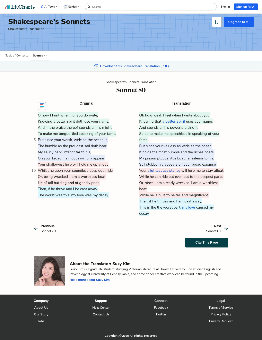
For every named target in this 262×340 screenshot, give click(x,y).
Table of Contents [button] (17, 56)
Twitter (161, 314)
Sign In (225, 7)
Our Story (41, 314)
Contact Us (101, 314)
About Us (41, 307)
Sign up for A (246, 6)
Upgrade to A (239, 21)
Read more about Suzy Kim (90, 280)
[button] (40, 55)
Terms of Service (221, 307)
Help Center (101, 307)
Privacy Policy (221, 314)
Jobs (41, 321)
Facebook (161, 307)
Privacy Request (221, 321)
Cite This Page (206, 242)
